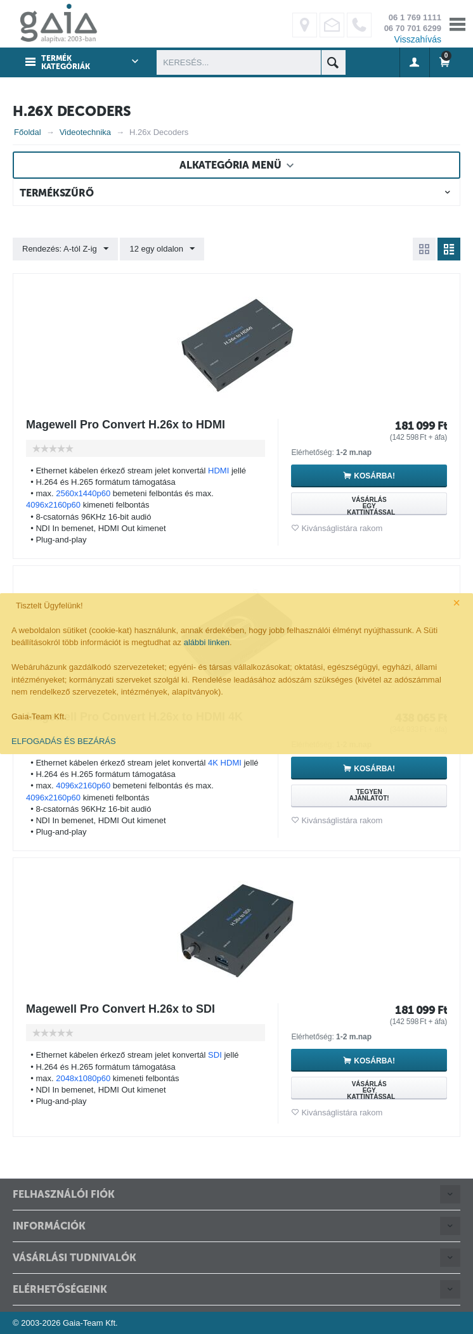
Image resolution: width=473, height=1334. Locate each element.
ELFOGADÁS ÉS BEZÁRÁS (63, 741)
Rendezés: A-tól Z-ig (65, 249)
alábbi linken (207, 642)
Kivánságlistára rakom (341, 528)
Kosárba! (374, 475)
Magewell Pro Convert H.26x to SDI (120, 1009)
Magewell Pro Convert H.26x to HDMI (125, 424)
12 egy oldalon (162, 249)
